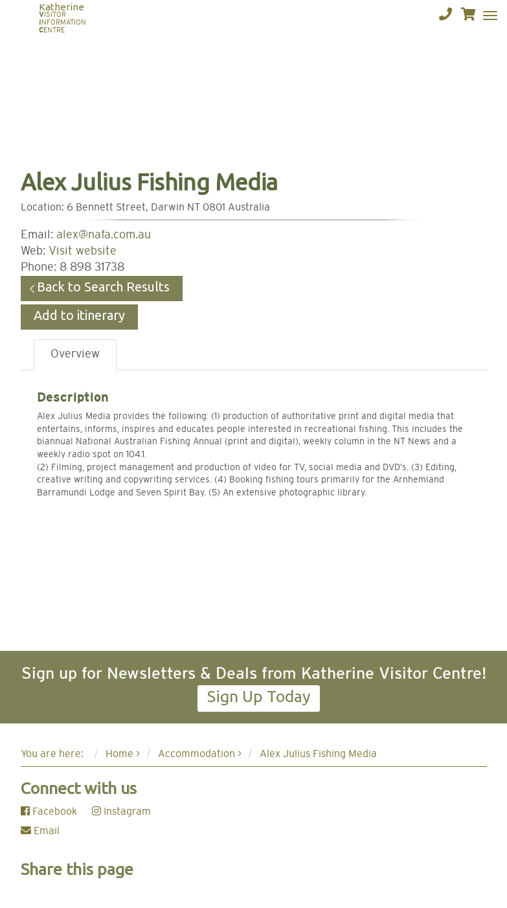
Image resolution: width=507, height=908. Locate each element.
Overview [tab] (75, 354)
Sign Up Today (258, 696)
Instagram (121, 811)
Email (40, 831)
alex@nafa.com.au (103, 235)
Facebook (49, 811)
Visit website (83, 251)
